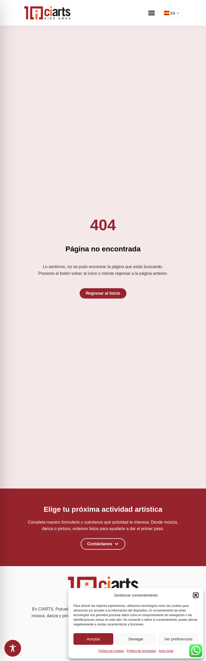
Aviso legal (165, 651)
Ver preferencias (178, 639)
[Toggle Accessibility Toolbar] (13, 648)
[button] (195, 595)
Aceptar (93, 639)
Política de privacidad (141, 651)
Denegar (135, 639)
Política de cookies (111, 651)
